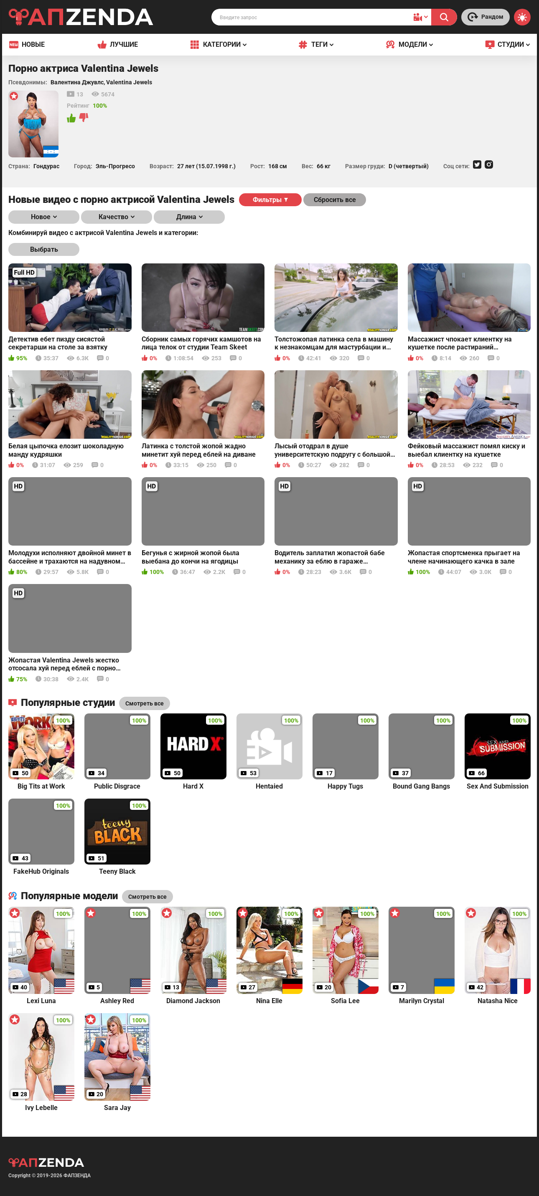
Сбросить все (335, 200)
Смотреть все (147, 896)
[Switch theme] (522, 17)
